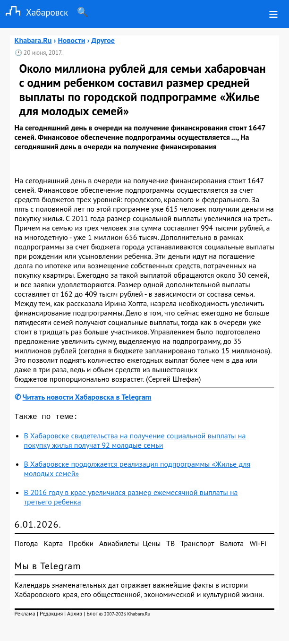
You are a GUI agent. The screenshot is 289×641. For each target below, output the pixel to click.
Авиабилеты (119, 545)
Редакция (51, 615)
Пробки (81, 545)
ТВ (170, 545)
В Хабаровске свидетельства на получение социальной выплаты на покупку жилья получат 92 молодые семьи (135, 442)
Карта (53, 545)
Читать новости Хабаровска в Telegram (87, 397)
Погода (26, 545)
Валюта (232, 545)
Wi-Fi (258, 545)
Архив (74, 615)
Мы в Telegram (48, 568)
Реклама (25, 615)
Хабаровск (34, 12)
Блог (91, 615)
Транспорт (197, 545)
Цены (152, 545)
